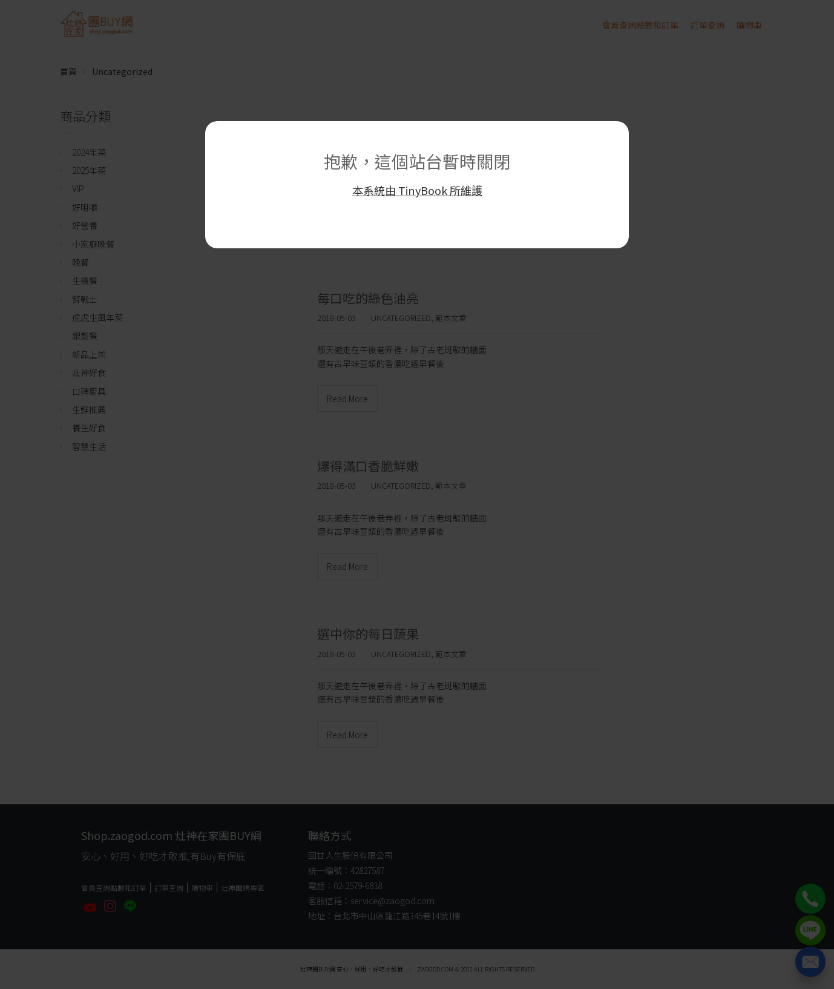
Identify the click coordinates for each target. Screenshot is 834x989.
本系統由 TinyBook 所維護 (417, 190)
